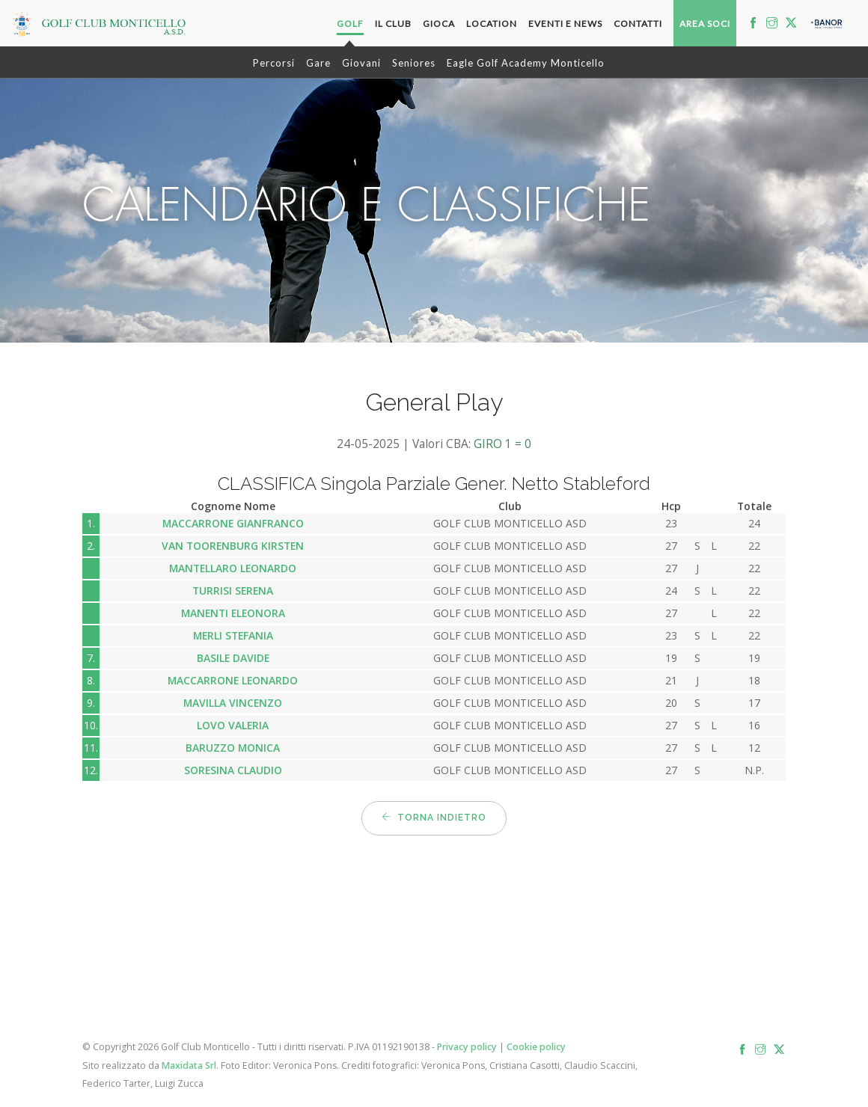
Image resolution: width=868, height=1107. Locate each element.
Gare (318, 63)
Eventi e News (565, 23)
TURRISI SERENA (232, 590)
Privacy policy (467, 1046)
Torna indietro (434, 817)
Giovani (361, 63)
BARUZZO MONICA (233, 747)
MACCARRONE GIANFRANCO (233, 523)
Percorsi (274, 63)
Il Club (393, 23)
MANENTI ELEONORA (233, 613)
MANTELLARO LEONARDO (232, 568)
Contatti (638, 23)
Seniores (413, 63)
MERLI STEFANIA (233, 635)
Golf (350, 23)
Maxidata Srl (189, 1065)
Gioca (439, 23)
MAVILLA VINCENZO (232, 703)
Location (491, 23)
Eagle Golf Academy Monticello (526, 63)
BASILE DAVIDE (233, 658)
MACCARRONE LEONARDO (233, 680)
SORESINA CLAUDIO (233, 770)
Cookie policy (536, 1046)
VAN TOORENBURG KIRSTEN (233, 546)
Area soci (704, 23)
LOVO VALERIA (233, 725)
